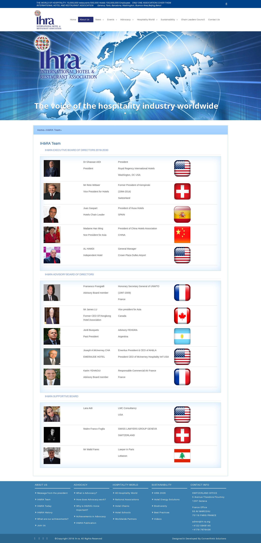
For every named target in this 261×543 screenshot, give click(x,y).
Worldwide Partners (125, 519)
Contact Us (214, 19)
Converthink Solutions (213, 538)
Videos (158, 519)
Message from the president (52, 493)
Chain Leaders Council (193, 19)
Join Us (41, 525)
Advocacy (125, 19)
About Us (84, 19)
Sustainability (168, 19)
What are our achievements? (52, 519)
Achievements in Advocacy (91, 516)
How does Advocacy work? (91, 499)
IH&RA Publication (86, 523)
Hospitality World (146, 19)
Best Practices (161, 512)
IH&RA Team (44, 499)
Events (110, 19)
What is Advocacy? (86, 493)
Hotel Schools (122, 512)
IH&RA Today (44, 506)
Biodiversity (160, 506)
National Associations (127, 499)
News (98, 19)
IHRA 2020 (160, 493)
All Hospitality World (126, 493)
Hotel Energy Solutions (167, 499)
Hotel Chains (122, 506)
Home (73, 19)
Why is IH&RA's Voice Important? (87, 508)
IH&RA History (44, 512)
